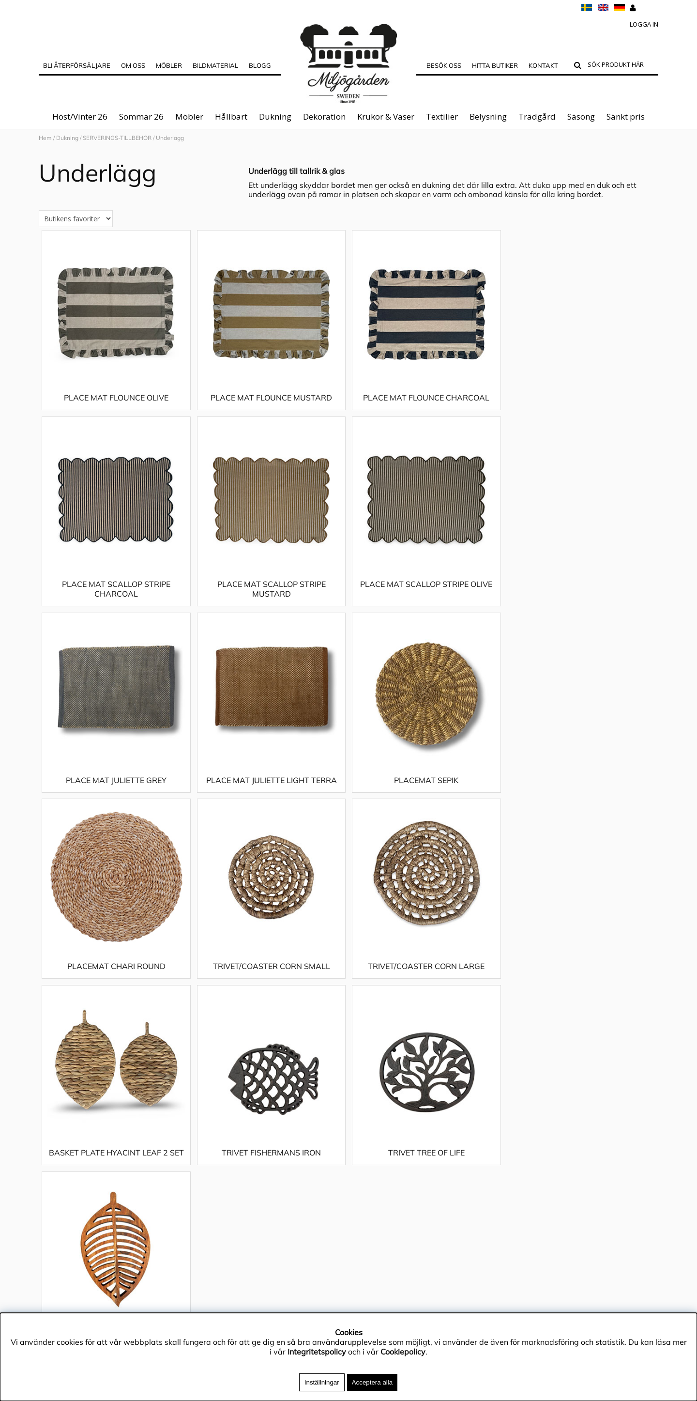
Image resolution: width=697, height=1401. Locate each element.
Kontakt (543, 65)
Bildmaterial (215, 65)
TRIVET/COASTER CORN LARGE (580, 799)
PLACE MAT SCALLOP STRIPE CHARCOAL (581, 412)
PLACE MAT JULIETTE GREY (426, 603)
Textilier (442, 116)
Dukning (275, 116)
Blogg (260, 65)
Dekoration (324, 116)
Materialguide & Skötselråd (88, 1059)
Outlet (50, 1132)
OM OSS (133, 65)
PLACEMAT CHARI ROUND (271, 799)
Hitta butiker (495, 65)
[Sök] (620, 66)
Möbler (189, 116)
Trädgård (537, 116)
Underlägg (170, 137)
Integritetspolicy (68, 1073)
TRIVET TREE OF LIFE (426, 985)
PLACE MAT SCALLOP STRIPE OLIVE (271, 603)
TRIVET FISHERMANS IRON (270, 985)
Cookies (52, 1146)
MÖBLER (169, 65)
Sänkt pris (625, 116)
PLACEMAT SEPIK (116, 799)
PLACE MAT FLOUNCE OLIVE (116, 407)
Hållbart (231, 116)
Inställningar (321, 1382)
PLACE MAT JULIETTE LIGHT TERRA (580, 603)
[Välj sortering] (76, 228)
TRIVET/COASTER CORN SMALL (426, 799)
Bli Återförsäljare (76, 65)
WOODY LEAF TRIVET (581, 985)
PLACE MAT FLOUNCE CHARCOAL (426, 407)
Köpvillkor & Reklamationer (87, 1103)
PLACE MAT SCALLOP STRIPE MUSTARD (116, 608)
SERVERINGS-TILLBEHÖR (117, 137)
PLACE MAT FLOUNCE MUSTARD (271, 407)
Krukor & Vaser (385, 116)
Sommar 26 (141, 116)
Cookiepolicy (402, 1351)
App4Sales (59, 1088)
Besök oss (443, 65)
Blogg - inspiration (72, 1190)
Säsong (581, 116)
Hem (45, 137)
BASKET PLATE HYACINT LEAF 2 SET (115, 985)
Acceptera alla (372, 1382)
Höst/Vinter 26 (79, 116)
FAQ (46, 1117)
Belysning (488, 116)
